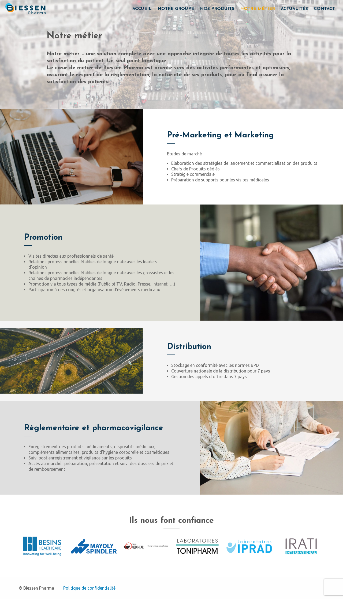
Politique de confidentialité (89, 588)
